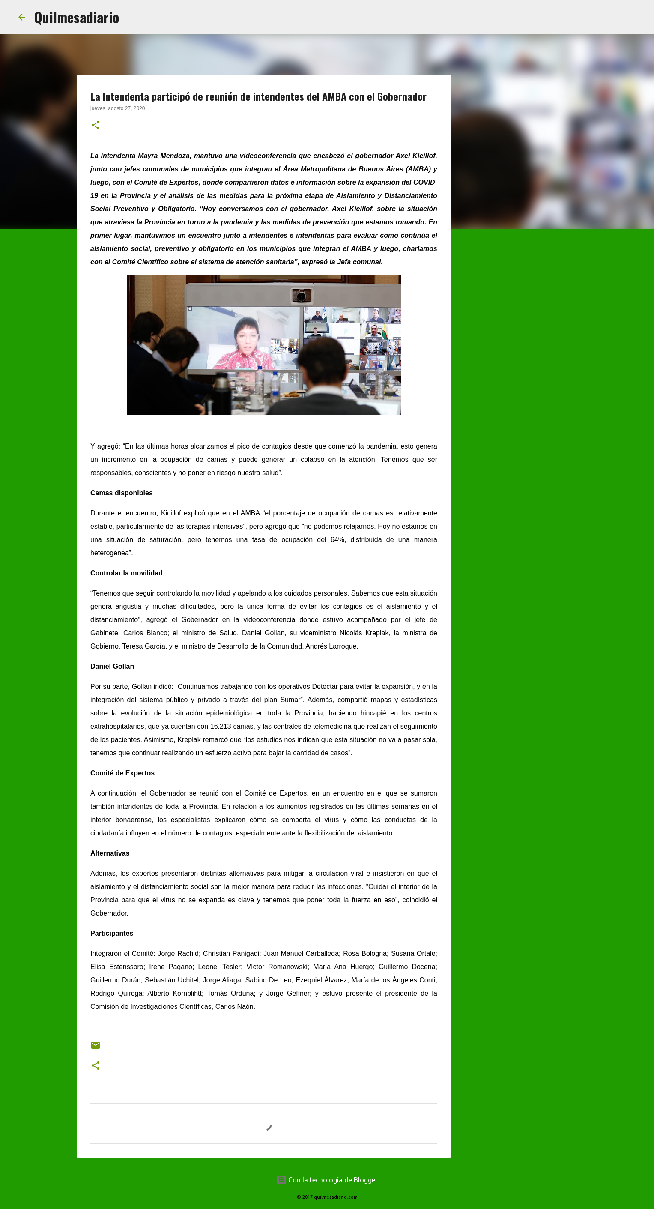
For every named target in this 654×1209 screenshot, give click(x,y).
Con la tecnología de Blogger (327, 1180)
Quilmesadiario (76, 17)
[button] (95, 126)
